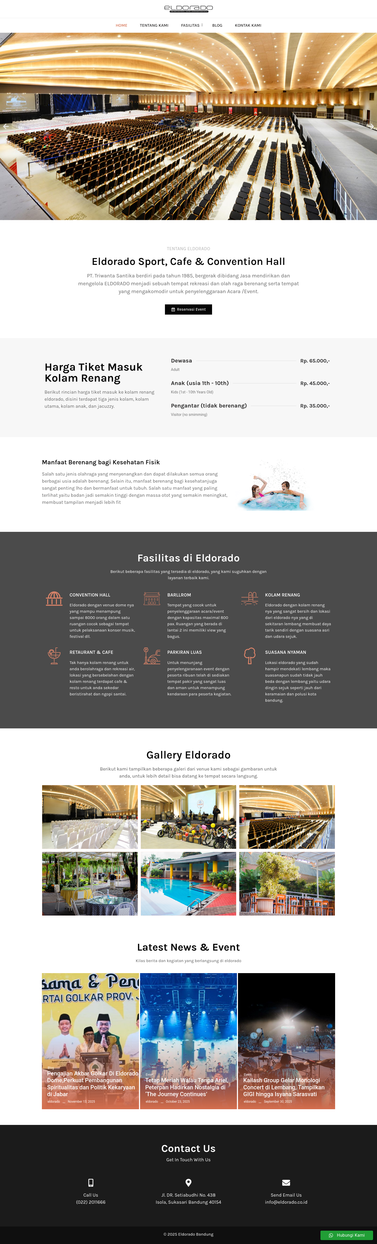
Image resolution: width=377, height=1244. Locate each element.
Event (149, 1074)
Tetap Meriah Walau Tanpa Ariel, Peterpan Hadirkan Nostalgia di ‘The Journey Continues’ (186, 1087)
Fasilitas (192, 25)
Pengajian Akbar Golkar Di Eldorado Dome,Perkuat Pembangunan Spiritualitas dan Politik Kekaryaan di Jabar (92, 1083)
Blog (217, 25)
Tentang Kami (154, 25)
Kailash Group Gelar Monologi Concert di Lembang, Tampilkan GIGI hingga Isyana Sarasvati (284, 1087)
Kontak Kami (248, 25)
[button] (6, 126)
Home (121, 25)
